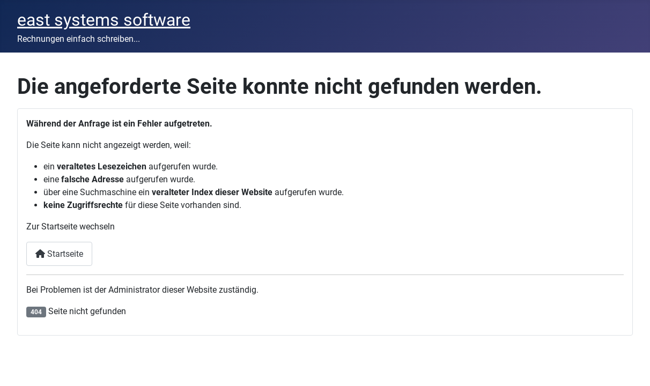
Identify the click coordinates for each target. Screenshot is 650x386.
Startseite (59, 254)
